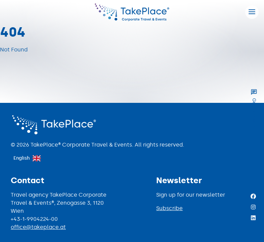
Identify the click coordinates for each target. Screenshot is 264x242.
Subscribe (169, 208)
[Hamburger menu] (252, 12)
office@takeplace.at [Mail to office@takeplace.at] (38, 227)
